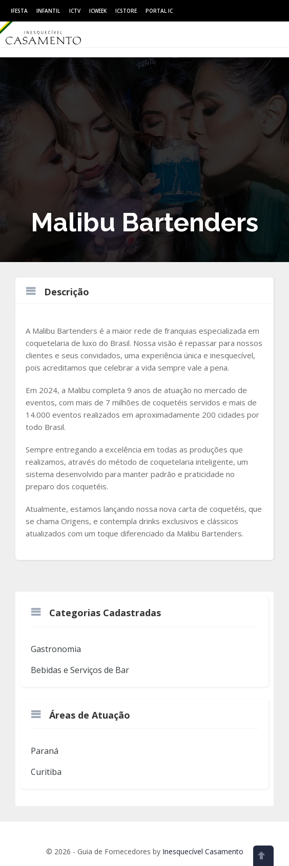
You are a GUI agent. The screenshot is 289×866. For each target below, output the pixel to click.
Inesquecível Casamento (202, 851)
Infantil (48, 10)
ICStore (126, 10)
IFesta (19, 10)
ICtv (74, 10)
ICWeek (98, 10)
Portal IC (159, 10)
